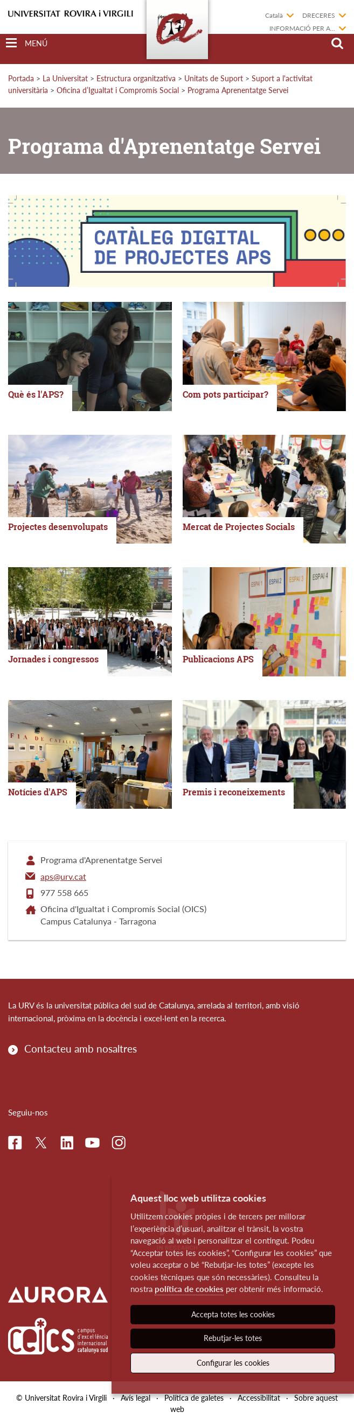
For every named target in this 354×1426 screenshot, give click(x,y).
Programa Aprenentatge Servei (238, 90)
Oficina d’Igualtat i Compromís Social (118, 90)
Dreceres (318, 15)
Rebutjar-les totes (233, 1338)
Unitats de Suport (213, 78)
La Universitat (65, 78)
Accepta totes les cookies (233, 1314)
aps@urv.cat (63, 876)
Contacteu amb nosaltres (80, 1048)
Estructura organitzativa (136, 78)
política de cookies (189, 1289)
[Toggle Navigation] (27, 43)
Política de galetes (194, 1397)
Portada (21, 78)
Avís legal (135, 1397)
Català (274, 15)
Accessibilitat (259, 1397)
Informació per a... (302, 28)
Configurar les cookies (233, 1362)
